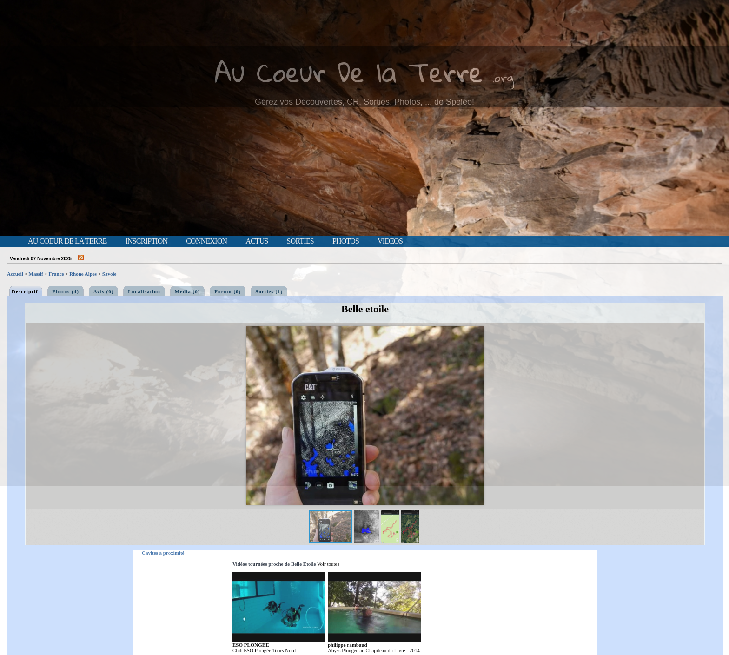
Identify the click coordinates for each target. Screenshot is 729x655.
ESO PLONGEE (250, 645)
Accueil (15, 274)
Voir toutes (328, 564)
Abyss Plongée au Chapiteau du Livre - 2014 (374, 650)
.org (503, 77)
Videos (390, 241)
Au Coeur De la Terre (349, 71)
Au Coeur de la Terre (67, 241)
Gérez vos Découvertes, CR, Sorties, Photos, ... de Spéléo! (364, 101)
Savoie (109, 274)
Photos (345, 241)
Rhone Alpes (83, 274)
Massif (36, 274)
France (56, 274)
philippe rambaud (347, 645)
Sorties (300, 241)
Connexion (206, 241)
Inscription (146, 241)
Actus (256, 241)
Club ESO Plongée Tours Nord (264, 650)
